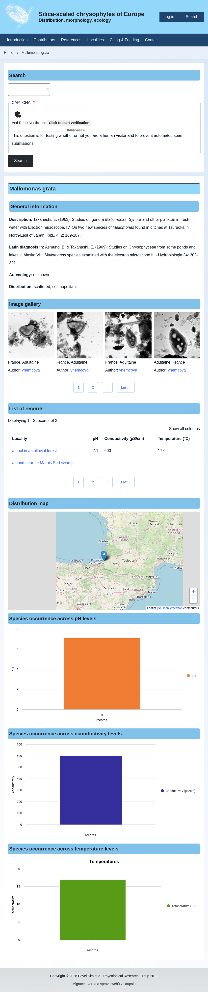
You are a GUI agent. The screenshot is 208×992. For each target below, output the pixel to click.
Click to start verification (69, 123)
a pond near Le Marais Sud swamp (43, 463)
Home (8, 53)
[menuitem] (170, 17)
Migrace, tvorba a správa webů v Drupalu (103, 984)
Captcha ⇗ (76, 129)
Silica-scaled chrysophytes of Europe (91, 14)
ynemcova (31, 370)
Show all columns (184, 429)
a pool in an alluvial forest (34, 451)
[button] (104, 556)
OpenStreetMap (171, 608)
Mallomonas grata (32, 189)
